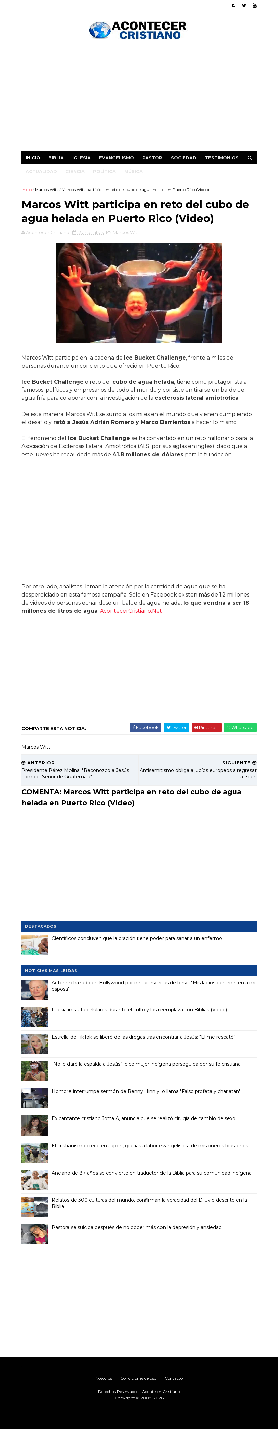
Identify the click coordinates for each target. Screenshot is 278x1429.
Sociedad (183, 157)
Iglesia (81, 157)
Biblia (56, 157)
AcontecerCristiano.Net (131, 611)
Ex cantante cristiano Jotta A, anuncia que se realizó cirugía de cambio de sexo (143, 1118)
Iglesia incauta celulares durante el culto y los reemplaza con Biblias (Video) (139, 1010)
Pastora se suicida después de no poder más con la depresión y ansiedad (137, 1227)
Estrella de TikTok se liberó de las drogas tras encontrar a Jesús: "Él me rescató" (143, 1037)
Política (104, 171)
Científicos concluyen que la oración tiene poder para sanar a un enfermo (137, 938)
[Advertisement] (139, 97)
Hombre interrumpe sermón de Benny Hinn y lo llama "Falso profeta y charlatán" (146, 1091)
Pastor (152, 157)
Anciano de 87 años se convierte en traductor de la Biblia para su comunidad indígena (152, 1173)
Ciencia (75, 171)
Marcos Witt (46, 189)
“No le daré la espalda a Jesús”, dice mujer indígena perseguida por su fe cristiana (146, 1064)
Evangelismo (116, 157)
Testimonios (222, 157)
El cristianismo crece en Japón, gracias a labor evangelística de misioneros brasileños (150, 1146)
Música (133, 171)
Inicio (33, 157)
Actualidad (41, 171)
